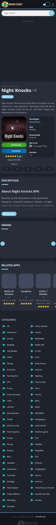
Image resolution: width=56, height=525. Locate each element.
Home (4, 86)
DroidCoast (41, 516)
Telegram (38, 169)
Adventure (13, 86)
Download (11, 145)
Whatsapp (49, 169)
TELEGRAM (10, 151)
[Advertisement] (28, 51)
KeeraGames (34, 121)
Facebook (6, 169)
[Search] (28, 13)
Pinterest (28, 169)
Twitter (17, 169)
